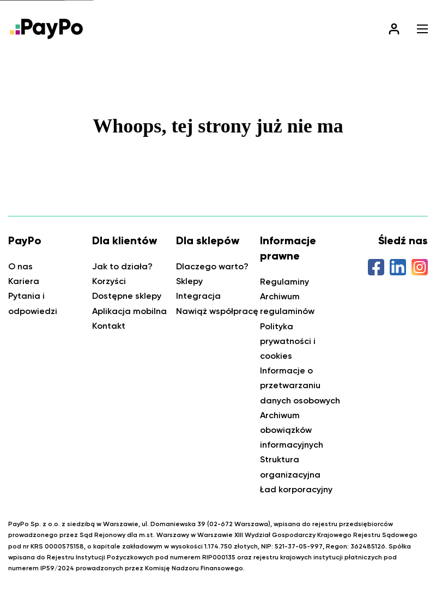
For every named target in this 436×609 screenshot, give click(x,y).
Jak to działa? (122, 266)
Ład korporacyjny (296, 489)
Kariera (23, 281)
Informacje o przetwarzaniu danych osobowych (300, 385)
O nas (20, 266)
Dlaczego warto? (212, 266)
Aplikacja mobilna (129, 311)
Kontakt (108, 326)
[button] (422, 29)
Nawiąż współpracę (217, 311)
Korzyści (109, 281)
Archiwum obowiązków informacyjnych (291, 430)
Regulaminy (284, 281)
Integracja (198, 296)
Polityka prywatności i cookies (288, 341)
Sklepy (189, 281)
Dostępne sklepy (126, 296)
